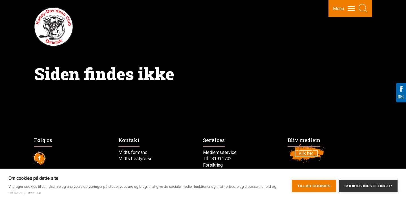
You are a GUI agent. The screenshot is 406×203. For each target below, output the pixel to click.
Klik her (306, 153)
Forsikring (213, 165)
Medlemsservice (220, 152)
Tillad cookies (313, 186)
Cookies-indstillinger (368, 186)
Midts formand (132, 152)
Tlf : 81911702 (217, 158)
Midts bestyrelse (135, 158)
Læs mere (33, 193)
